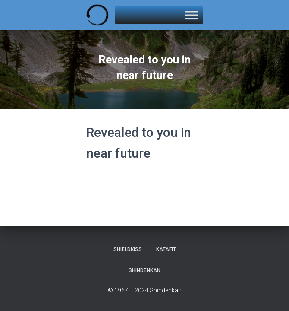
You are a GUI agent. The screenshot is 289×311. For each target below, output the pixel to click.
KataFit (166, 249)
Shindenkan (144, 270)
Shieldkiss (127, 249)
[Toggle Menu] (191, 15)
